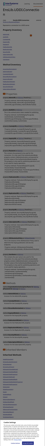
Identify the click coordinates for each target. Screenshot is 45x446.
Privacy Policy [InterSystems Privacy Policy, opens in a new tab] (18, 441)
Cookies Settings (15, 444)
